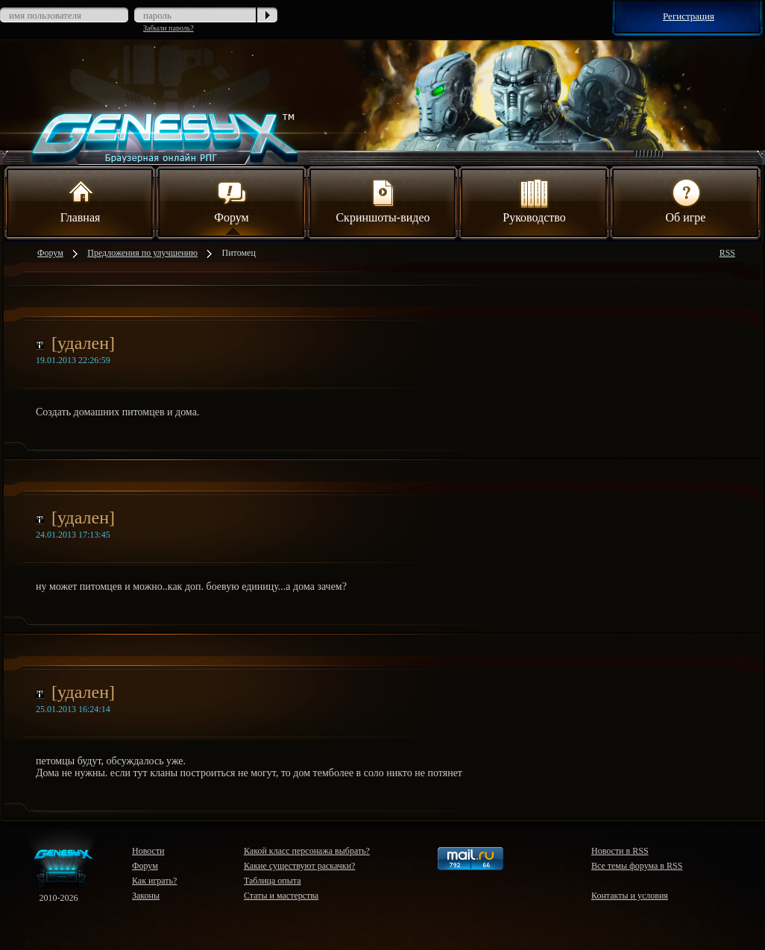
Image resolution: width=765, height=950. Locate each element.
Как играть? (154, 880)
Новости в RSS (620, 851)
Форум (231, 200)
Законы (146, 895)
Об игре (686, 200)
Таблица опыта (272, 880)
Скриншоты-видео (382, 200)
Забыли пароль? (168, 28)
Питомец (239, 253)
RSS (727, 253)
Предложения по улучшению (142, 253)
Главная (80, 200)
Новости (148, 851)
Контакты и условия (629, 895)
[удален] (83, 343)
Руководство (534, 200)
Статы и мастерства (281, 895)
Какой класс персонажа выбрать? (307, 851)
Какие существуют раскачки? (299, 866)
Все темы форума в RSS (636, 866)
